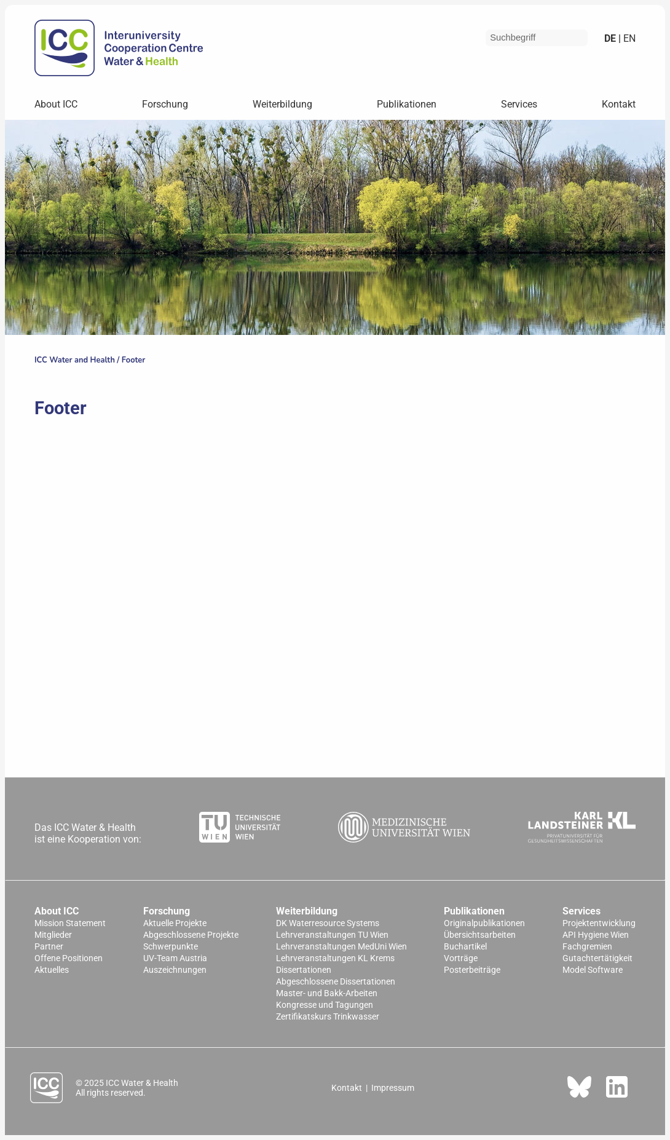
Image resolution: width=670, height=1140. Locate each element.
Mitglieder (53, 935)
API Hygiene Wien (595, 935)
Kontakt (619, 104)
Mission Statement (70, 923)
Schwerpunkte (170, 946)
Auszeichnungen (175, 970)
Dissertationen (303, 970)
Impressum (392, 1088)
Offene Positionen (68, 958)
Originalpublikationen (484, 923)
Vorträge (461, 958)
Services (519, 104)
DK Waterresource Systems (327, 923)
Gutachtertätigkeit (597, 958)
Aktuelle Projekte (175, 923)
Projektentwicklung (599, 923)
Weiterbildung (282, 104)
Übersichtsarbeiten (480, 935)
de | (612, 38)
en (628, 38)
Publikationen (406, 104)
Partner (48, 946)
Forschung (165, 104)
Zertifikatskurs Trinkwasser (327, 1017)
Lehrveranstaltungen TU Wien (332, 935)
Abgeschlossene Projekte (190, 935)
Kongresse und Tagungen (324, 1005)
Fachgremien (587, 946)
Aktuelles (51, 970)
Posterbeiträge (472, 970)
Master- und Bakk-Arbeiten (326, 993)
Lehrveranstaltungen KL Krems (335, 958)
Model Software (592, 970)
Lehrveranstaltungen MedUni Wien (341, 946)
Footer (133, 360)
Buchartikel (465, 946)
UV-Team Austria (175, 958)
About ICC (55, 104)
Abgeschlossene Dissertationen (335, 982)
